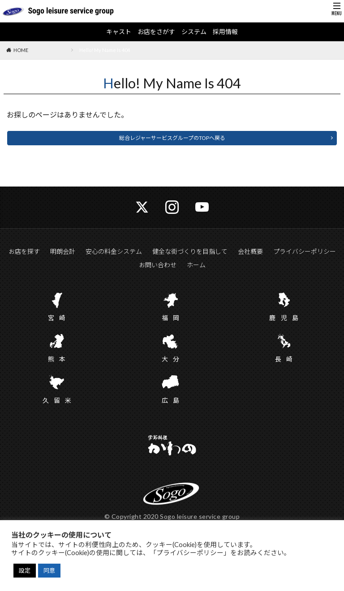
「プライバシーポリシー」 (190, 552)
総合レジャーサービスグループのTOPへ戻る (172, 138)
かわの (172, 446)
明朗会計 (62, 251)
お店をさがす (156, 32)
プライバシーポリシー (304, 251)
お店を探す (24, 251)
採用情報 (225, 32)
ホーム (196, 265)
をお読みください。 (260, 552)
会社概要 (250, 251)
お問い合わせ (157, 265)
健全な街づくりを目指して (190, 251)
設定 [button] (24, 570)
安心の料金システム (114, 251)
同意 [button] (49, 570)
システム (193, 32)
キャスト (118, 32)
